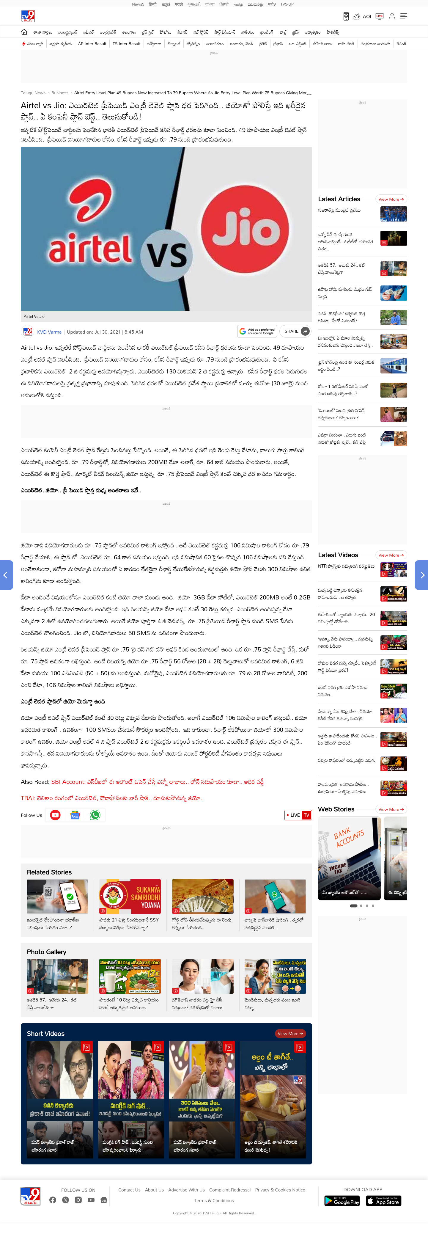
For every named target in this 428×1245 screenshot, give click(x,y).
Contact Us (129, 1190)
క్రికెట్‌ (263, 44)
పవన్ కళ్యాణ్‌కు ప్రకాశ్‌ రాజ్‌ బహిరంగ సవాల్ (53, 1146)
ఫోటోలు (166, 32)
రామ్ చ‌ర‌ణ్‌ (346, 44)
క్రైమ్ (295, 32)
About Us (154, 1190)
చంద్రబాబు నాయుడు (376, 44)
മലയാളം (255, 3)
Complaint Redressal (230, 1190)
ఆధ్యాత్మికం (313, 32)
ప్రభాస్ (278, 44)
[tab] (353, 905)
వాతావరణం (215, 44)
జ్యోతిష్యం (193, 44)
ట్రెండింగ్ (267, 32)
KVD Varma (49, 332)
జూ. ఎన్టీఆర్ (297, 44)
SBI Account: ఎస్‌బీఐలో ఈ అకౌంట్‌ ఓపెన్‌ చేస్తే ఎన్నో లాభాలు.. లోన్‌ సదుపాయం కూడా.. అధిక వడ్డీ (157, 781)
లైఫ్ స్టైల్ (148, 32)
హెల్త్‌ (283, 32)
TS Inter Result (127, 44)
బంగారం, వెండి (241, 44)
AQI (367, 16)
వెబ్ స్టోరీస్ (201, 32)
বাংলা (210, 3)
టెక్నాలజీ (174, 44)
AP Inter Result (92, 44)
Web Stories (336, 809)
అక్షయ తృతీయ (61, 44)
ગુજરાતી (194, 3)
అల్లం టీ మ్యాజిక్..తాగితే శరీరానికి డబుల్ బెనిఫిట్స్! (271, 1146)
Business (59, 93)
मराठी (179, 3)
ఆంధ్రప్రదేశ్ (108, 32)
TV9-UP (287, 3)
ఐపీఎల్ (89, 32)
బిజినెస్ (182, 32)
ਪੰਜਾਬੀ (224, 3)
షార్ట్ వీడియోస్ (225, 32)
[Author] (27, 331)
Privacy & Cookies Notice (280, 1190)
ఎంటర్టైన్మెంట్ (68, 32)
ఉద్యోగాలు (154, 44)
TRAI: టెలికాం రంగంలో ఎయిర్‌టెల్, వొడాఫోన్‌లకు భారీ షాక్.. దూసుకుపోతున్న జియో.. (113, 798)
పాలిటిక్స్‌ (333, 32)
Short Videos (45, 1033)
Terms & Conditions (214, 1201)
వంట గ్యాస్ (35, 44)
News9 (138, 3)
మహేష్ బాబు (322, 44)
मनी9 (272, 3)
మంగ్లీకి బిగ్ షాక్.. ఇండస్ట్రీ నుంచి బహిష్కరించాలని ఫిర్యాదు (128, 1146)
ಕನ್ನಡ (166, 3)
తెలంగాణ (129, 32)
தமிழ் (238, 3)
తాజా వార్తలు (43, 32)
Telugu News (33, 93)
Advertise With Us (186, 1190)
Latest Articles (339, 198)
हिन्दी (153, 3)
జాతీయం (248, 32)
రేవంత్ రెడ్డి (405, 44)
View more (290, 1033)
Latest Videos (338, 554)
